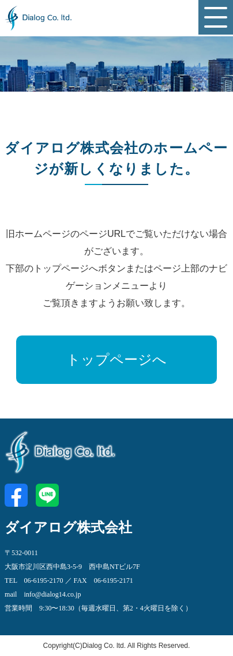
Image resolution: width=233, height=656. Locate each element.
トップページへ (116, 359)
